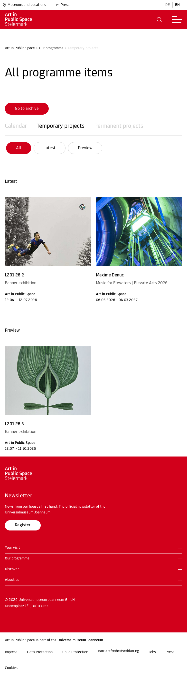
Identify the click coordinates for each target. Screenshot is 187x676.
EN (177, 5)
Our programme (51, 48)
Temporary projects (60, 126)
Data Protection (40, 652)
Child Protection (75, 652)
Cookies (11, 668)
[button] (159, 19)
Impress (11, 652)
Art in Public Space (20, 48)
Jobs (152, 652)
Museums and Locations (24, 5)
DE (167, 5)
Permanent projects (118, 126)
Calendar (16, 126)
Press (62, 5)
